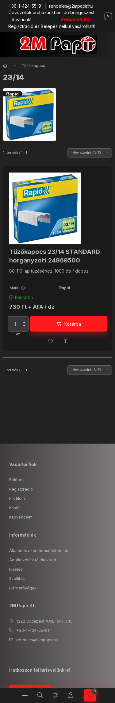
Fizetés (16, 569)
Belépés (17, 479)
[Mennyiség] (15, 324)
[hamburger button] (25, 695)
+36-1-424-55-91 (26, 6)
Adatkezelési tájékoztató (32, 559)
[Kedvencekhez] (50, 341)
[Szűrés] (55, 695)
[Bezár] (108, 16)
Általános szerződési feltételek (38, 550)
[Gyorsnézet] (66, 341)
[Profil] (71, 695)
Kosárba (72, 324)
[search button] (40, 695)
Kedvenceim (21, 517)
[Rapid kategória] (29, 114)
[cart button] (90, 695)
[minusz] (24, 326)
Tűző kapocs (33, 65)
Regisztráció (21, 489)
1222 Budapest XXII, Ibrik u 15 (44, 621)
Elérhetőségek (22, 587)
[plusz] (24, 322)
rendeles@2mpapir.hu (71, 6)
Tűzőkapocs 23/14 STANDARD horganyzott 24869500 (54, 256)
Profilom (17, 498)
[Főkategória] (5, 65)
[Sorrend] (89, 152)
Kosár (14, 507)
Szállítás (17, 578)
